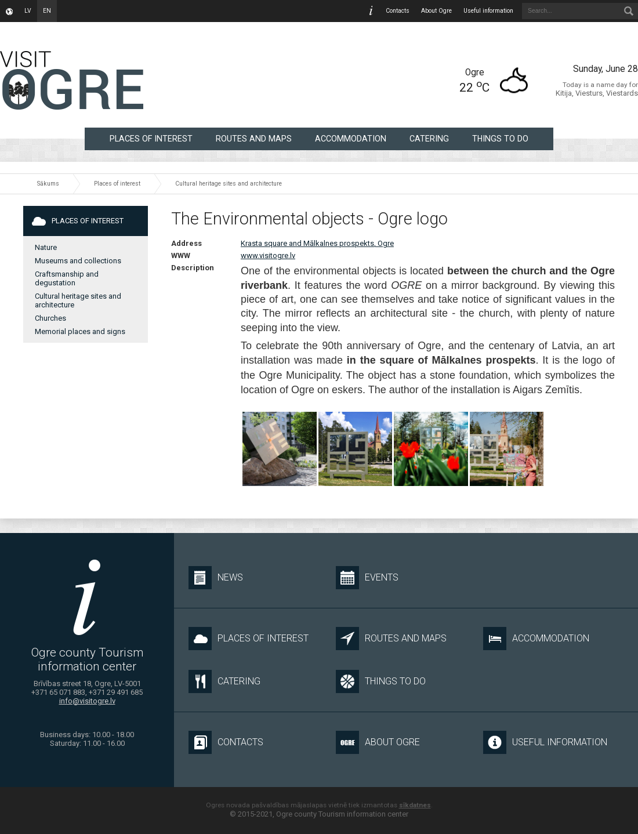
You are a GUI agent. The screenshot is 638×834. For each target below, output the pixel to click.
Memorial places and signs (80, 331)
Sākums (48, 183)
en (47, 10)
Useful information (488, 10)
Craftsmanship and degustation (67, 278)
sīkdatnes (415, 805)
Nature (46, 247)
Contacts (397, 10)
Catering (429, 138)
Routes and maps (254, 138)
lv (27, 10)
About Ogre (436, 10)
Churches (50, 318)
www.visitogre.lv (268, 255)
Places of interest (151, 138)
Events (367, 577)
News (215, 577)
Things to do (500, 138)
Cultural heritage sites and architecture (228, 183)
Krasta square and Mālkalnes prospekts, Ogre (317, 243)
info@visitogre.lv (87, 701)
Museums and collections (78, 260)
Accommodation (350, 138)
